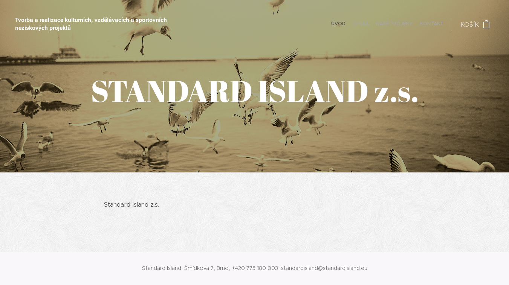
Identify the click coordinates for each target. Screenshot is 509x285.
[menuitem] (422, 24)
